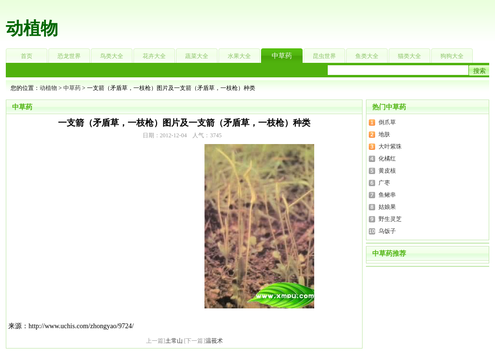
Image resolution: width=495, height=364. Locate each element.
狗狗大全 (452, 56)
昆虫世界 (324, 56)
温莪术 (214, 340)
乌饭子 (387, 231)
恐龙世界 (69, 56)
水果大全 (239, 56)
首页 (26, 56)
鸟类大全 (111, 56)
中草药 (282, 55)
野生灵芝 (390, 219)
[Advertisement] (308, 22)
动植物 (32, 28)
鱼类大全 (367, 56)
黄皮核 (387, 170)
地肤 (384, 134)
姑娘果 (387, 207)
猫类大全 (409, 56)
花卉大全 (154, 56)
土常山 (174, 340)
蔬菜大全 (196, 56)
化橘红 (387, 158)
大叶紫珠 (390, 146)
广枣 (384, 182)
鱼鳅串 (387, 194)
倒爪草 (387, 122)
